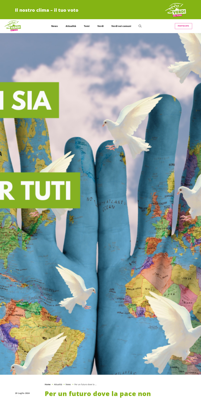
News (68, 384)
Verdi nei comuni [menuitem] (121, 26)
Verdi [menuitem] (100, 26)
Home (48, 384)
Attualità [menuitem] (71, 26)
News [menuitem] (54, 26)
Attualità (58, 384)
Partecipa (183, 26)
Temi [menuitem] (86, 26)
